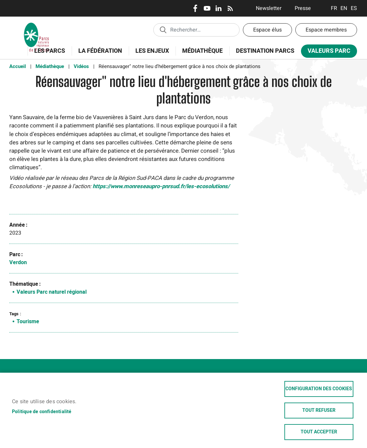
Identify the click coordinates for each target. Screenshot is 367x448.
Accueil (17, 66)
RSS (230, 8)
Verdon (18, 262)
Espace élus (267, 30)
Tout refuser (318, 410)
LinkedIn (218, 8)
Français (334, 8)
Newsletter (268, 8)
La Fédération (98, 54)
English (343, 8)
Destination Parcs (265, 51)
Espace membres (326, 30)
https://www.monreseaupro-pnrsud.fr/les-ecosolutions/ (161, 186)
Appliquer (163, 30)
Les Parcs (47, 54)
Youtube (207, 8)
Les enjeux (150, 54)
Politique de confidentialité (42, 412)
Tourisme (28, 322)
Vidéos (81, 66)
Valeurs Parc (327, 52)
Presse (303, 8)
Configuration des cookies (318, 389)
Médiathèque (202, 51)
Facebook (195, 8)
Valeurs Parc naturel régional (52, 292)
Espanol (354, 8)
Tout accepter (319, 432)
